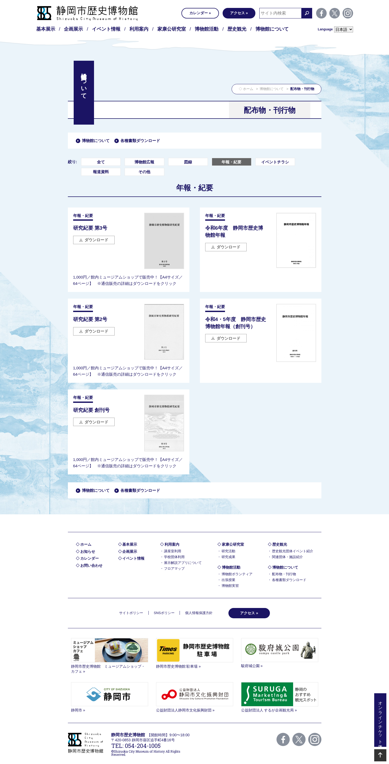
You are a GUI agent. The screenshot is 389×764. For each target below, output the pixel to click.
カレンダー (198, 13)
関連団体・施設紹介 (287, 557)
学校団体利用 (174, 557)
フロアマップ (174, 568)
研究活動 (228, 551)
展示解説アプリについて (183, 563)
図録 (188, 162)
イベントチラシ (275, 162)
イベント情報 (106, 29)
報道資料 (101, 171)
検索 (307, 13)
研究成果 (228, 557)
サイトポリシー (131, 613)
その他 (144, 171)
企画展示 (73, 29)
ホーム (248, 89)
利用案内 (138, 29)
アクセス (237, 13)
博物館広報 (144, 162)
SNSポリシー (164, 613)
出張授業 (228, 580)
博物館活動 (206, 29)
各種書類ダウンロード (140, 140)
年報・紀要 (231, 162)
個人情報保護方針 (199, 613)
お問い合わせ (91, 565)
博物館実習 (230, 586)
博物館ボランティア (237, 574)
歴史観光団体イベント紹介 (292, 551)
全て (101, 162)
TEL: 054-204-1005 (136, 745)
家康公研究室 (171, 29)
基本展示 (45, 29)
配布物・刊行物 (284, 574)
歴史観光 (236, 29)
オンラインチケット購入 (380, 720)
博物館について (272, 29)
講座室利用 (172, 551)
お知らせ (87, 551)
